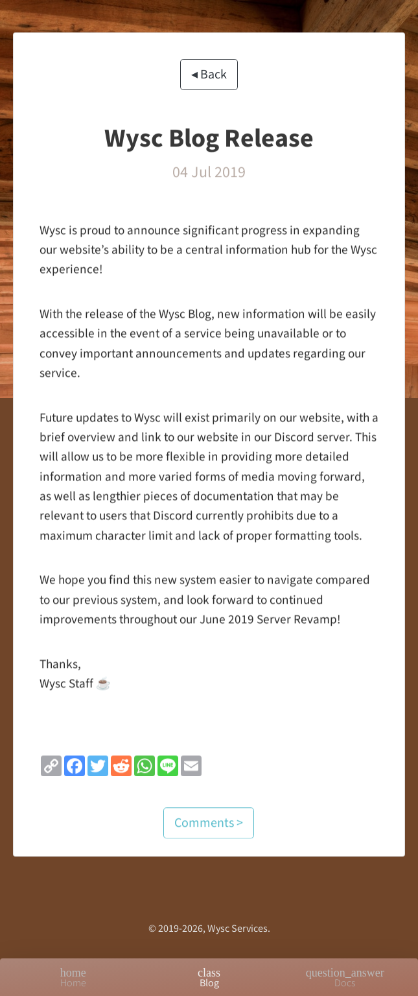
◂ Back (209, 75)
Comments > (208, 827)
